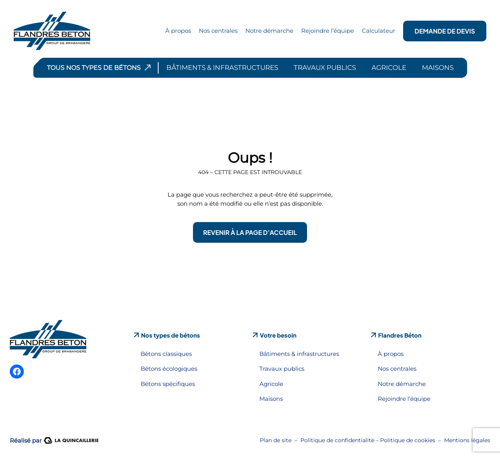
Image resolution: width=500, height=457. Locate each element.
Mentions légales (467, 440)
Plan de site (275, 440)
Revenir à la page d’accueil (250, 232)
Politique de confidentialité (337, 440)
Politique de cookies (407, 440)
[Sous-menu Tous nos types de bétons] (148, 67)
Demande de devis (444, 31)
